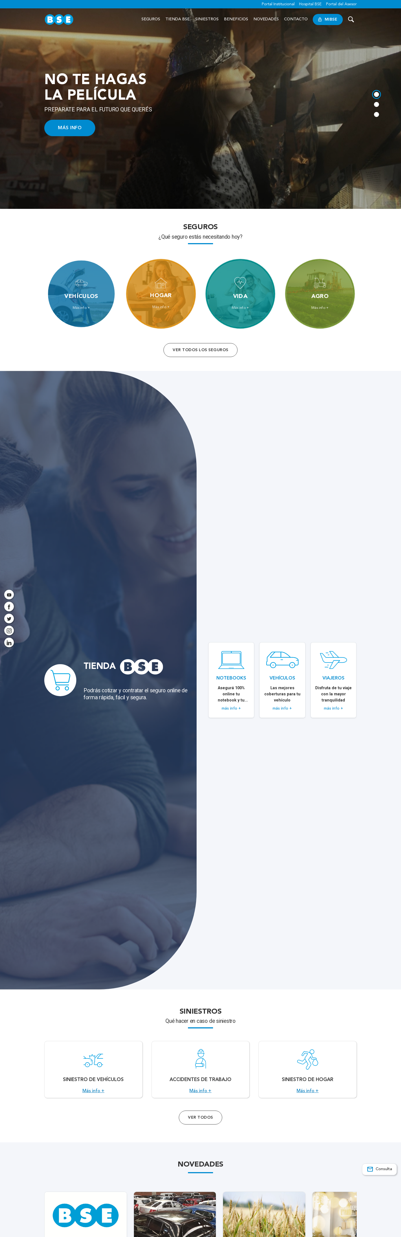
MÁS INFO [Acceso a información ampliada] (70, 127)
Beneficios (236, 19)
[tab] (376, 94)
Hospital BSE (310, 4)
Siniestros (207, 19)
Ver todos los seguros (200, 349)
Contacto (296, 19)
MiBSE (327, 19)
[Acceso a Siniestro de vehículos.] (93, 1072)
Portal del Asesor (341, 4)
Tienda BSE (177, 19)
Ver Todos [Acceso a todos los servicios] (200, 1123)
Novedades (266, 19)
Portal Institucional (278, 4)
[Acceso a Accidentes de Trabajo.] (200, 1072)
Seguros (150, 19)
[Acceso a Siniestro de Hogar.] (307, 1072)
